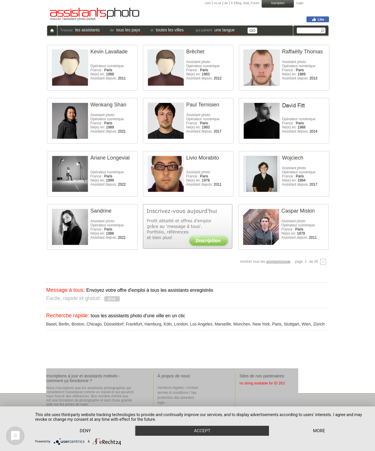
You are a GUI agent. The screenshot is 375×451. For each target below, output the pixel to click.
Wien (306, 324)
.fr (231, 3)
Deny (85, 430)
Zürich (319, 324)
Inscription (277, 3)
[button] (89, 31)
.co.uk (217, 3)
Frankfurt (134, 324)
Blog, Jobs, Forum (247, 3)
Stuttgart (291, 324)
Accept (202, 430)
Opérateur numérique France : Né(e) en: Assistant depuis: (108, 72)
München (241, 324)
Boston (77, 324)
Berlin (64, 324)
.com (207, 3)
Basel (51, 324)
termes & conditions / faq (177, 393)
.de (226, 3)
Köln (167, 324)
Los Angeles (201, 324)
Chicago (93, 324)
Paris (277, 324)
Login (300, 3)
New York (261, 324)
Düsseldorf (113, 324)
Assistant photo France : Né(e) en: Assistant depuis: (204, 178)
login (161, 403)
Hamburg (152, 324)
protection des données (176, 398)
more (319, 430)
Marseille (223, 324)
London (181, 324)
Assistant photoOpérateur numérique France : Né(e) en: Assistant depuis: (204, 70)
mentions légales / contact (178, 388)
